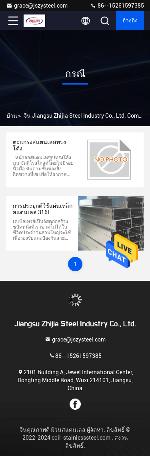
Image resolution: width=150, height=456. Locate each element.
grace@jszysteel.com (37, 5)
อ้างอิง (130, 21)
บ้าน (11, 116)
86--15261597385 (117, 5)
